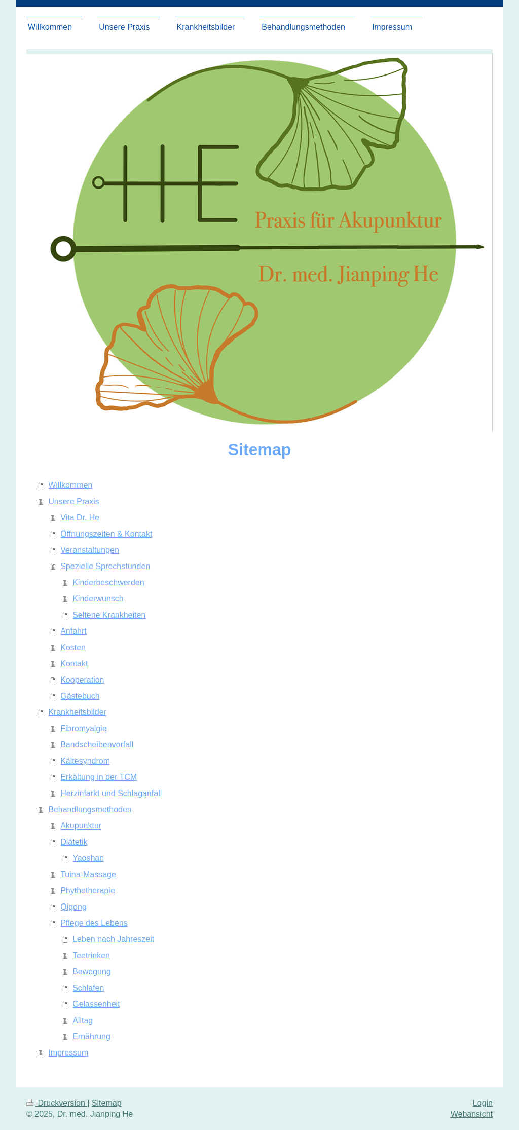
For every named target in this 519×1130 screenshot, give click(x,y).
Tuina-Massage (88, 874)
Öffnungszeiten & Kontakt (106, 534)
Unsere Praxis (73, 501)
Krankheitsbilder (77, 712)
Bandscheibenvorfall (96, 744)
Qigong (73, 906)
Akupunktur (80, 825)
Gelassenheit (96, 1004)
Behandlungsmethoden (90, 809)
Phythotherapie (87, 890)
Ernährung (91, 1036)
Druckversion (56, 1103)
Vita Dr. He (79, 517)
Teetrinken (91, 955)
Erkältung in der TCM (98, 777)
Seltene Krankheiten (108, 615)
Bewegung (91, 971)
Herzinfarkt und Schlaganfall (111, 793)
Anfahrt (73, 631)
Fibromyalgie (83, 728)
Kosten (73, 647)
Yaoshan (88, 858)
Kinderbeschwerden (108, 582)
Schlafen (88, 988)
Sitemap (107, 1103)
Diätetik (73, 842)
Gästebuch (79, 696)
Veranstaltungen (89, 550)
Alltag (82, 1020)
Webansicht (472, 1114)
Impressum (68, 1052)
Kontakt (74, 663)
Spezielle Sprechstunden (105, 566)
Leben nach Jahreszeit (113, 939)
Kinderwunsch (98, 598)
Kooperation (82, 679)
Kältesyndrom (85, 761)
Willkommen (70, 485)
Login (483, 1103)
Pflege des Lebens (94, 923)
